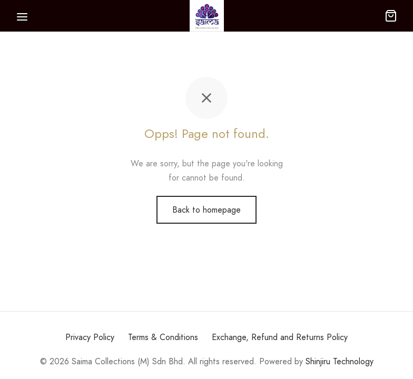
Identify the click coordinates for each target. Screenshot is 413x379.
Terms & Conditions (163, 337)
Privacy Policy (89, 337)
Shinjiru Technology (339, 361)
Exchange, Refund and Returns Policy (280, 337)
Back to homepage (206, 210)
